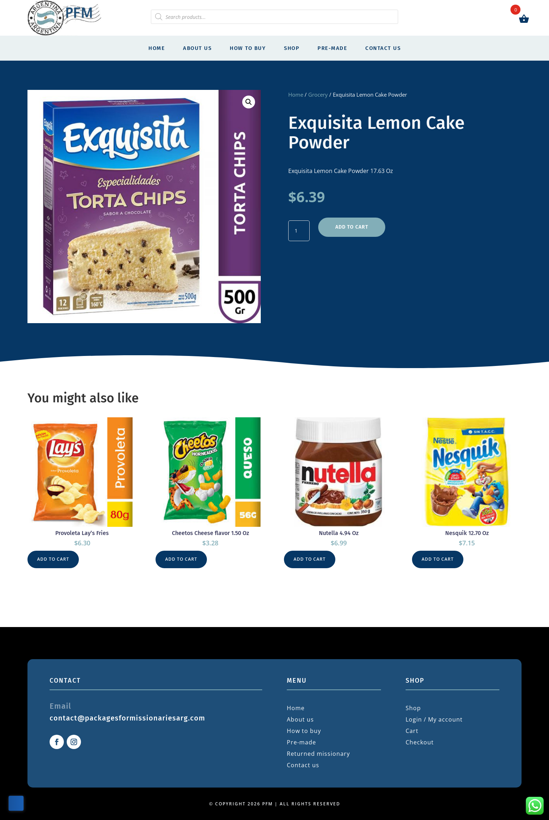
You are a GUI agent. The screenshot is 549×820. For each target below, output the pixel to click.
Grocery (318, 94)
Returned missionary (318, 754)
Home (156, 48)
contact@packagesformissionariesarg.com (127, 718)
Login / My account (434, 719)
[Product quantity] (299, 230)
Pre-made (332, 48)
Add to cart (351, 227)
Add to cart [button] (53, 559)
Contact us (383, 48)
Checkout (420, 742)
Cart (412, 731)
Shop (291, 48)
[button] (248, 102)
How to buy (248, 48)
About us (197, 48)
